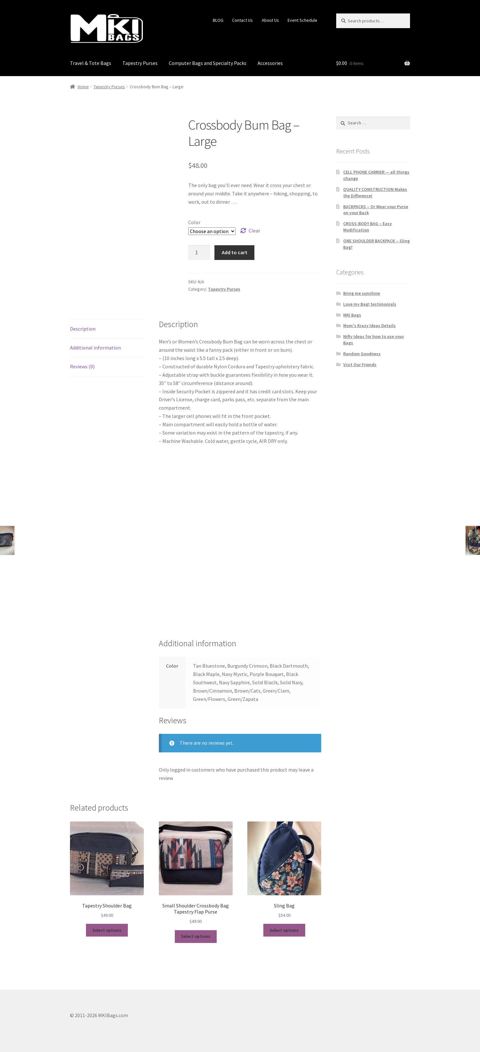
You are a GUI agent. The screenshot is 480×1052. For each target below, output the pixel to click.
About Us (270, 20)
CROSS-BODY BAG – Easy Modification (367, 227)
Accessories (270, 63)
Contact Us (242, 20)
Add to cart (234, 252)
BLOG (218, 20)
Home (83, 87)
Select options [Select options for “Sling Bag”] (284, 930)
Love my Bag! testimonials (369, 304)
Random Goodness (362, 354)
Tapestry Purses (140, 63)
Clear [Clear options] (254, 230)
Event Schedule (302, 20)
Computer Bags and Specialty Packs (207, 63)
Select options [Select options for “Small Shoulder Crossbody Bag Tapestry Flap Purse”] (195, 936)
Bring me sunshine (361, 293)
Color (194, 222)
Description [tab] (83, 329)
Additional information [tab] (95, 347)
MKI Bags (352, 315)
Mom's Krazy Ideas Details (369, 325)
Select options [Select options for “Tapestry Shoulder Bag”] (106, 930)
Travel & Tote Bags (90, 63)
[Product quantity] (199, 252)
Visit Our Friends (359, 364)
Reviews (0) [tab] (82, 366)
